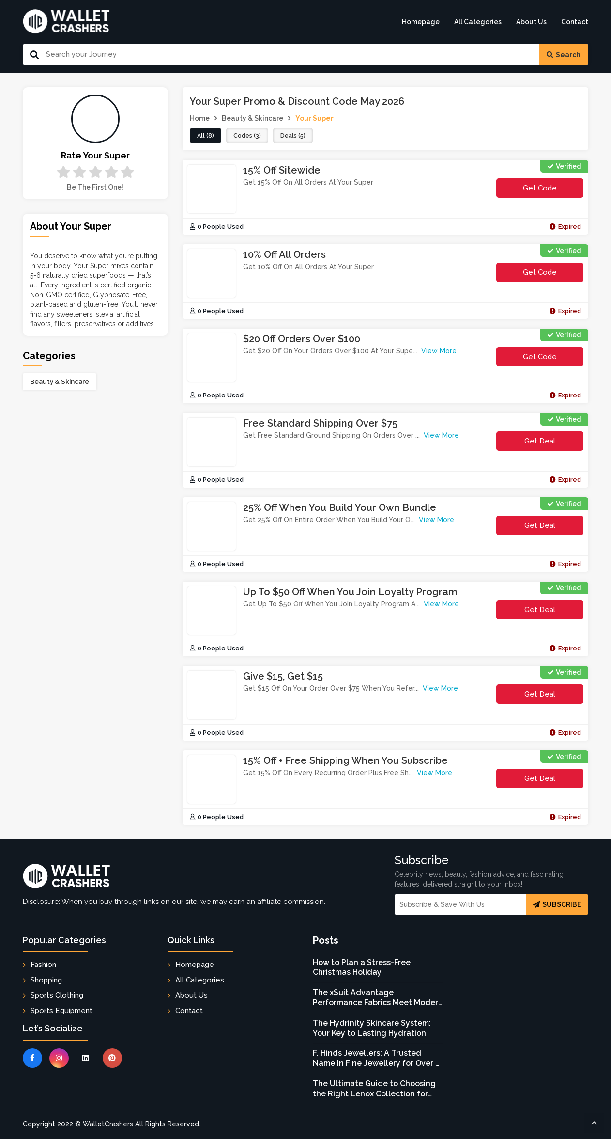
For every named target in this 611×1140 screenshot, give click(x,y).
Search (563, 55)
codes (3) (250, 136)
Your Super (314, 118)
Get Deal (539, 442)
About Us (531, 22)
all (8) (206, 136)
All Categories (478, 22)
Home (200, 118)
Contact (574, 22)
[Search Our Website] (289, 54)
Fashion (43, 966)
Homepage (421, 22)
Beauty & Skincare (59, 381)
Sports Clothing (57, 996)
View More (439, 352)
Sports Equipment (61, 1011)
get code (540, 192)
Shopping (46, 981)
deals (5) (299, 136)
